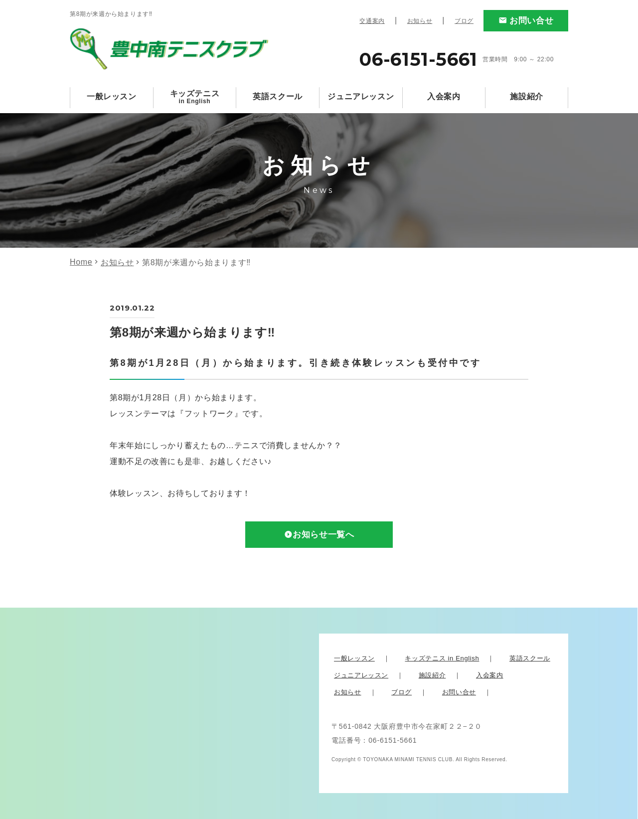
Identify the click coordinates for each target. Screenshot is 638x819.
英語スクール (278, 96)
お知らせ (420, 20)
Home (81, 262)
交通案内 (372, 20)
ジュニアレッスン (360, 96)
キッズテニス (195, 97)
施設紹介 (526, 96)
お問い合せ (531, 20)
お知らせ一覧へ (323, 535)
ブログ (464, 20)
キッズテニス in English (442, 658)
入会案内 (444, 96)
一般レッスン (112, 96)
